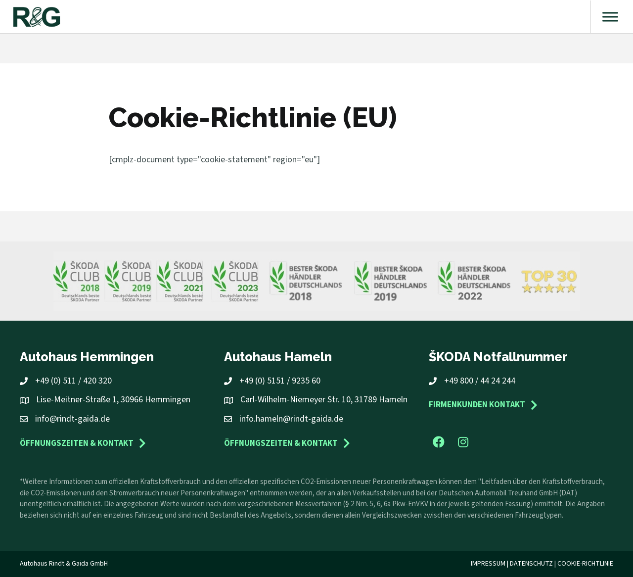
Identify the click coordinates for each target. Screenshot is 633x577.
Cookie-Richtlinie (585, 564)
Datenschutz (531, 564)
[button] (439, 442)
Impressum (488, 564)
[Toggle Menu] (610, 16)
